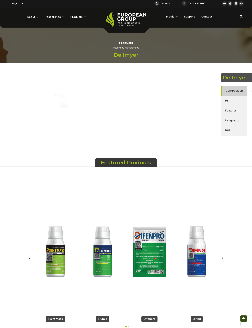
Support (189, 16)
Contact (206, 16)
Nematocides (132, 48)
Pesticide (118, 48)
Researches (54, 16)
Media (172, 16)
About (32, 16)
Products (78, 16)
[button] (126, 327)
